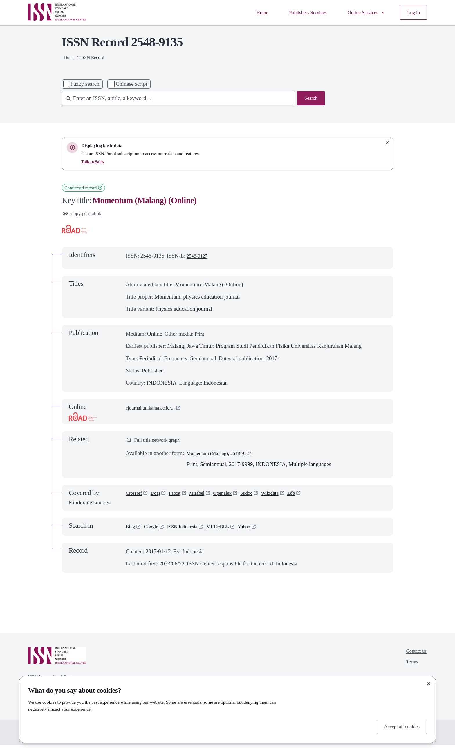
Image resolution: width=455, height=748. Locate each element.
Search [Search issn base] (309, 99)
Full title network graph (156, 442)
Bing (131, 529)
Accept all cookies (399, 726)
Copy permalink (84, 214)
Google (153, 529)
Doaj (158, 497)
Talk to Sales (93, 161)
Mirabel (203, 497)
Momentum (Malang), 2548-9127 (223, 456)
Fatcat (179, 497)
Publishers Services (298, 12)
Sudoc (258, 497)
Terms (410, 667)
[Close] (428, 682)
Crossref (135, 497)
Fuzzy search (84, 84)
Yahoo (256, 529)
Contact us (415, 654)
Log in (412, 12)
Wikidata (284, 497)
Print (200, 335)
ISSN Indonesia (188, 529)
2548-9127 (199, 257)
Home (249, 12)
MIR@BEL (227, 529)
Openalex (231, 497)
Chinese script (131, 84)
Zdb (306, 497)
